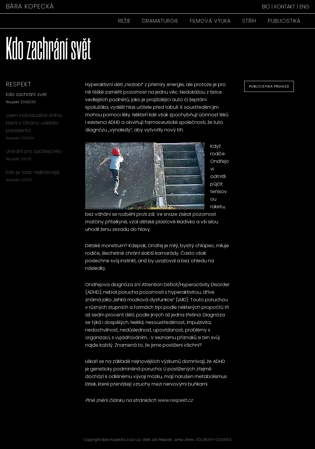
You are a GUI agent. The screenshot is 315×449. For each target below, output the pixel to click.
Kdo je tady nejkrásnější (33, 172)
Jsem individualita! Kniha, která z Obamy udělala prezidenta (34, 123)
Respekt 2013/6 (19, 179)
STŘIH (249, 20)
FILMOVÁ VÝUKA (210, 20)
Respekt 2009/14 (20, 138)
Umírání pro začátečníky (33, 151)
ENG (304, 6)
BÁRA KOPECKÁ (30, 6)
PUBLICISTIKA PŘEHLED (269, 86)
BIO (266, 6)
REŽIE (124, 20)
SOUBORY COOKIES (214, 439)
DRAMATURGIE (160, 20)
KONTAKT (284, 6)
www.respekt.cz (175, 400)
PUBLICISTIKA (284, 20)
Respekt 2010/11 (18, 158)
